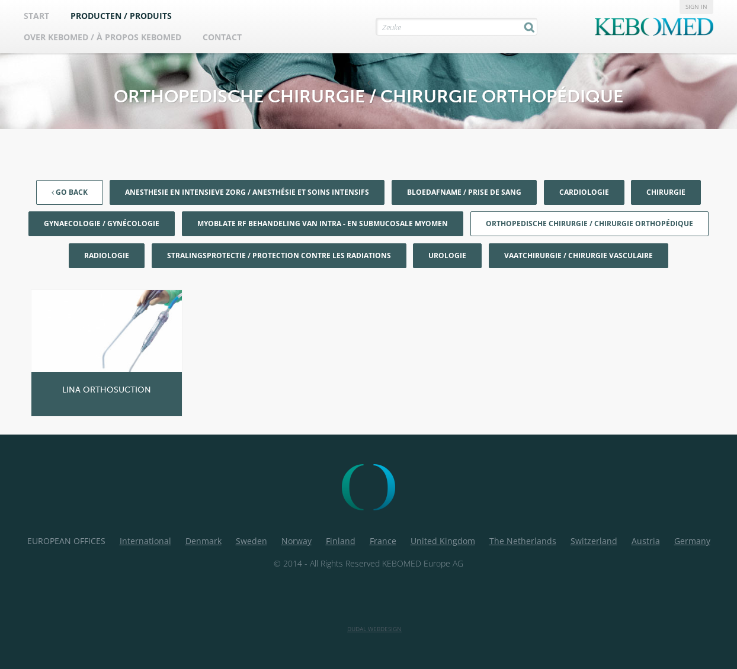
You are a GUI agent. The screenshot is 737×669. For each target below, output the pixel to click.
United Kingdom (443, 540)
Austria (646, 540)
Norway (296, 540)
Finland (340, 540)
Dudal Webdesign (374, 629)
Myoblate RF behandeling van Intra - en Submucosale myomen (322, 223)
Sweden (251, 540)
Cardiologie (584, 192)
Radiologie (106, 255)
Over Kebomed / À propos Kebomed (102, 37)
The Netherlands (522, 540)
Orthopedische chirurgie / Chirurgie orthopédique (589, 223)
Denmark (203, 540)
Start (36, 15)
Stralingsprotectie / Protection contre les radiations (279, 255)
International (145, 540)
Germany (692, 540)
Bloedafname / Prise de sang (464, 192)
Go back (70, 192)
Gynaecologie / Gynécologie (101, 223)
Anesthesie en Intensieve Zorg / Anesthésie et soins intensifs (247, 192)
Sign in (696, 6)
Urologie (447, 255)
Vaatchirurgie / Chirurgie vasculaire (578, 255)
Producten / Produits (121, 15)
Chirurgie (665, 192)
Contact (222, 37)
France (383, 540)
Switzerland (594, 540)
